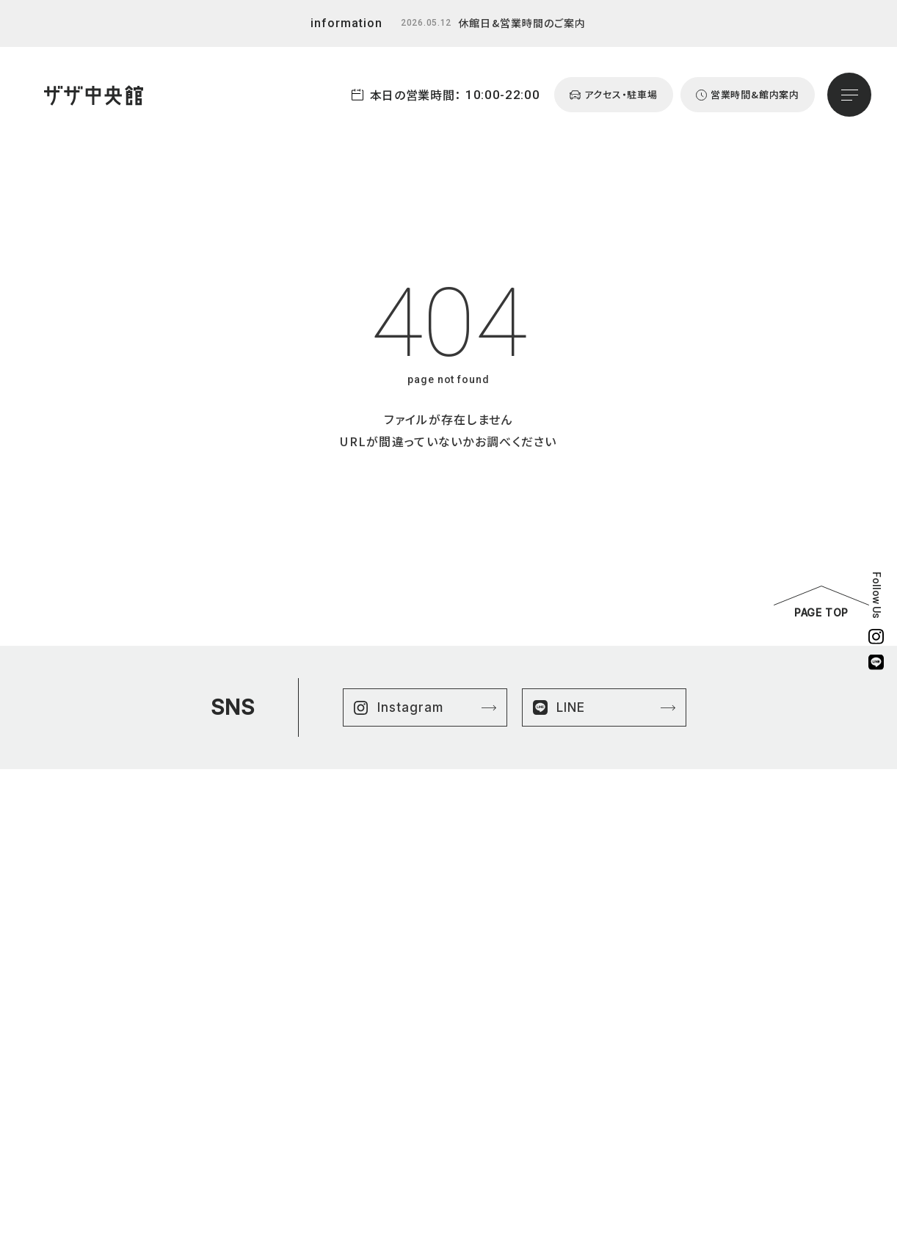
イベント (620, 989)
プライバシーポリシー (786, 939)
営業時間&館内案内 (644, 1040)
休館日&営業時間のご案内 (522, 22)
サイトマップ (767, 956)
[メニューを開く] (849, 95)
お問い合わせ (630, 1057)
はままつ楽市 (630, 956)
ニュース (620, 973)
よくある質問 (628, 1006)
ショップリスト (630, 939)
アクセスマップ (632, 1023)
